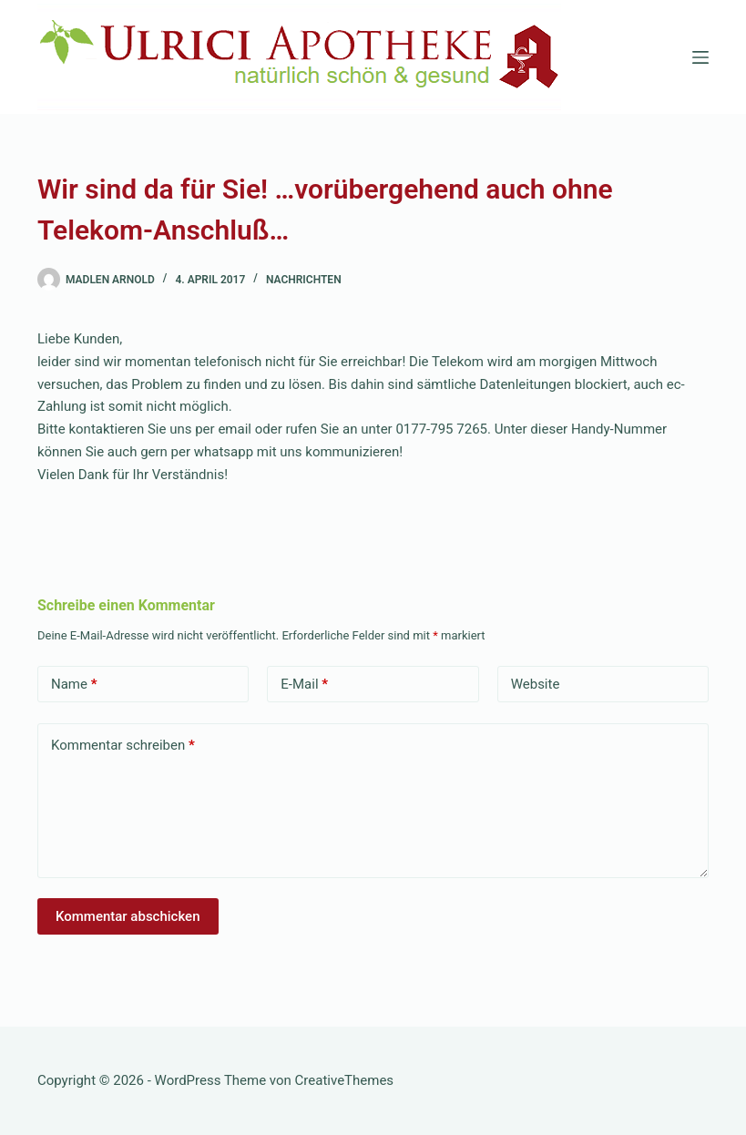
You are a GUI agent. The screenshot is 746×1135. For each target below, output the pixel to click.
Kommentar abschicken (128, 916)
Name (74, 684)
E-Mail (304, 684)
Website (535, 684)
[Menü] (700, 57)
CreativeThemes (344, 1080)
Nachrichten (304, 279)
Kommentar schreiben (123, 745)
